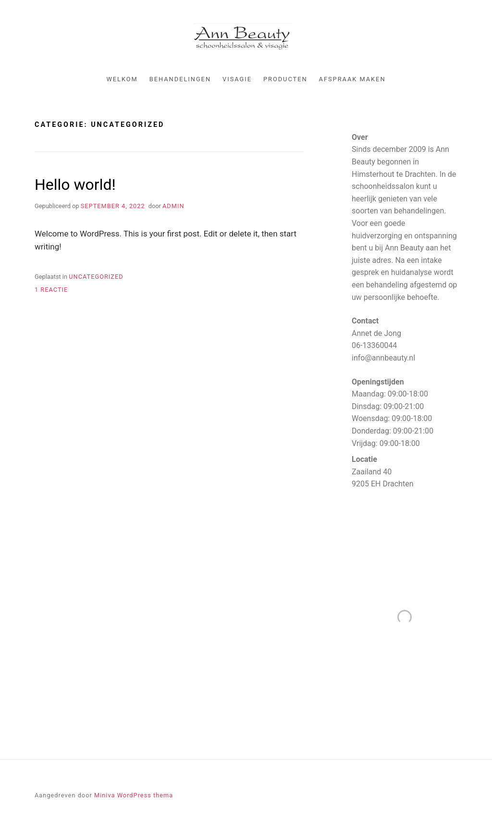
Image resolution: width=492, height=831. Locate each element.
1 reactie (51, 289)
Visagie (237, 79)
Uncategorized (96, 276)
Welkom (121, 79)
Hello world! (75, 184)
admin (173, 206)
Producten (285, 79)
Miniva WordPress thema (133, 795)
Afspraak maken (352, 79)
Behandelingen (180, 79)
